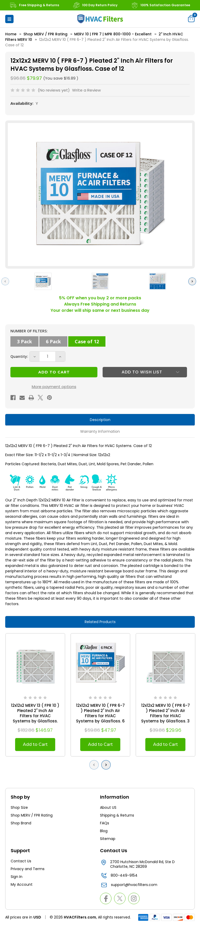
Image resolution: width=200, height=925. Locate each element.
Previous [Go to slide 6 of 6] (6, 281)
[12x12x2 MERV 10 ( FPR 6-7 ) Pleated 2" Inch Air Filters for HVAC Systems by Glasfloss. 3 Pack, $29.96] (165, 663)
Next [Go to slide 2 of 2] (107, 764)
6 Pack (53, 341)
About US (108, 807)
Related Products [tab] (100, 621)
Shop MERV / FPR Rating (32, 815)
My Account (22, 884)
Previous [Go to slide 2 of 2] (95, 764)
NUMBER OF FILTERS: (29, 330)
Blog (104, 830)
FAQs (104, 823)
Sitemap (107, 838)
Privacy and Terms (28, 868)
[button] (9, 19)
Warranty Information (100, 431)
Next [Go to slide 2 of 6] (193, 281)
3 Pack (24, 341)
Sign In (16, 876)
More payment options (54, 386)
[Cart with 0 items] (191, 18)
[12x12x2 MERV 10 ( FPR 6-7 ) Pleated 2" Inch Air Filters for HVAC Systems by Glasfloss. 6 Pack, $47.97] (100, 663)
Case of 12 (87, 341)
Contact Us (21, 861)
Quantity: (19, 356)
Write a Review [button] (86, 90)
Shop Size (19, 807)
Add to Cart (35, 744)
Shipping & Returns (117, 815)
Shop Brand (21, 823)
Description (100, 419)
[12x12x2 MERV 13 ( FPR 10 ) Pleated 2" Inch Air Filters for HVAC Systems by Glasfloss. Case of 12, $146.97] (35, 663)
